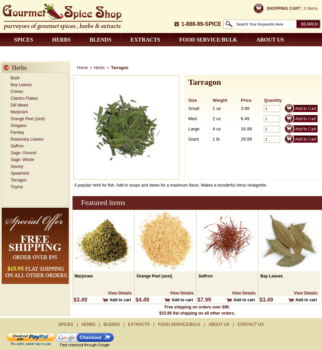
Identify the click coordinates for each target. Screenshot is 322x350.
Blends (100, 40)
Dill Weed (19, 105)
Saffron (17, 146)
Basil (15, 78)
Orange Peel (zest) (28, 118)
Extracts (145, 40)
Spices (23, 40)
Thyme (17, 187)
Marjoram (19, 112)
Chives (17, 91)
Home (82, 67)
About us (270, 40)
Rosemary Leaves (27, 139)
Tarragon (19, 180)
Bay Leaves (21, 84)
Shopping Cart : (285, 8)
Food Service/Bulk (208, 40)
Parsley (17, 132)
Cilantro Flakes (24, 98)
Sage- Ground (23, 152)
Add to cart (120, 300)
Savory (17, 166)
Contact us (31, 53)
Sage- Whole (22, 159)
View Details (120, 293)
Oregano (19, 125)
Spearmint (20, 173)
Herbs (61, 40)
